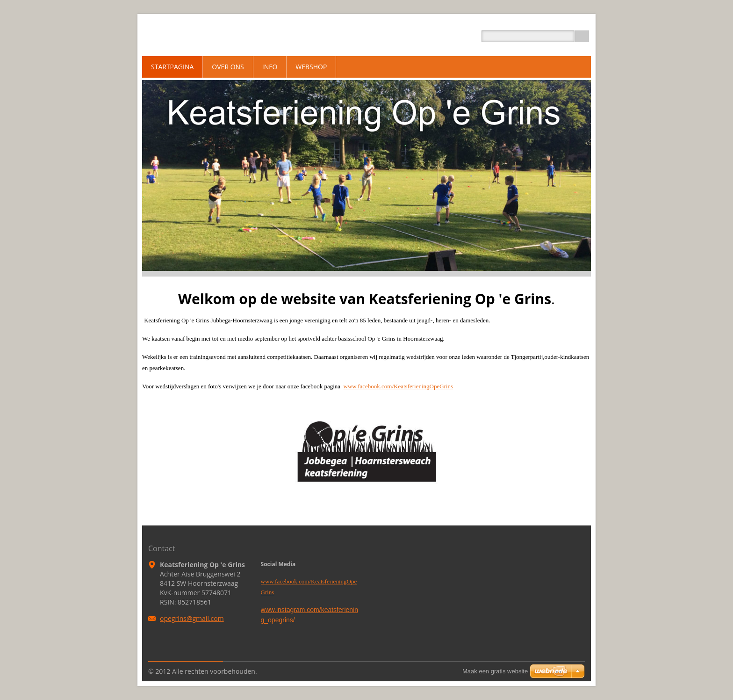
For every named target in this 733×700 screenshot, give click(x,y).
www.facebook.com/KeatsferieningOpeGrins (398, 386)
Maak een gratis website (495, 671)
